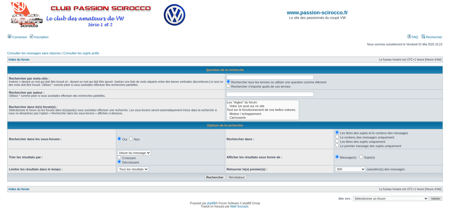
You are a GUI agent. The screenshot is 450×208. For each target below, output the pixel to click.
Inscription (39, 37)
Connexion (17, 37)
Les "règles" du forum (262, 102)
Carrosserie (262, 118)
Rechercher (432, 37)
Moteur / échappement (262, 114)
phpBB (211, 203)
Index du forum (19, 59)
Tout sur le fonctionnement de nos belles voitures (262, 110)
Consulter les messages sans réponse (34, 53)
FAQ (413, 37)
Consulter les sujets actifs (81, 53)
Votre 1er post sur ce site (262, 106)
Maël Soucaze (239, 206)
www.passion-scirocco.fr (317, 13)
